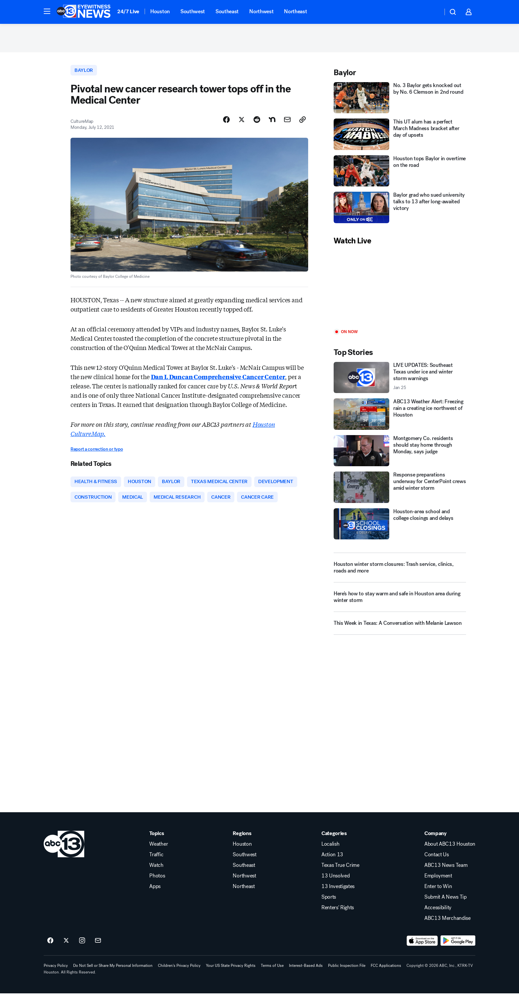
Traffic (156, 857)
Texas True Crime (340, 868)
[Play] (400, 289)
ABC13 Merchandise (447, 920)
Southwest (192, 11)
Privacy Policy (56, 968)
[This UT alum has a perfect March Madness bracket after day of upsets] (400, 136)
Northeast (295, 11)
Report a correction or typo (97, 451)
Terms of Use (272, 968)
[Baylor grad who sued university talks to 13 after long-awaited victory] (400, 209)
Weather (158, 846)
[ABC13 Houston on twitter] (66, 943)
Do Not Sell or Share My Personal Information (113, 968)
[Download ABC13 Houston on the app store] (422, 943)
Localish (330, 846)
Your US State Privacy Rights (231, 968)
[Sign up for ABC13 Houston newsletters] (98, 943)
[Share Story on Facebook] (226, 121)
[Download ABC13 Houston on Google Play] (458, 943)
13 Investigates (337, 889)
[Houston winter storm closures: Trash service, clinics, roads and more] (400, 569)
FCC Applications (386, 968)
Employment (438, 878)
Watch (156, 868)
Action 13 (332, 857)
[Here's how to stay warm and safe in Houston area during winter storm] (400, 601)
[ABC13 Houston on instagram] (82, 943)
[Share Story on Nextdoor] (272, 121)
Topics (156, 836)
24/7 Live (128, 11)
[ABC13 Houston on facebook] (50, 943)
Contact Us (436, 857)
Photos (157, 878)
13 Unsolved (335, 878)
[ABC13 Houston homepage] (84, 12)
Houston (160, 11)
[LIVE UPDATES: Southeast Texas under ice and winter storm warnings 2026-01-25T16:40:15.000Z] (400, 379)
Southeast (227, 11)
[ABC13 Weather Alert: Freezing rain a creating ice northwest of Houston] (400, 415)
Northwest (261, 11)
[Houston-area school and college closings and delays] (400, 525)
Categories (334, 836)
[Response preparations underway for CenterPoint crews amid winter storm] (400, 489)
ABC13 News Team (445, 868)
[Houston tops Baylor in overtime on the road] (400, 172)
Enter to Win (438, 889)
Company (435, 836)
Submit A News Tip (445, 899)
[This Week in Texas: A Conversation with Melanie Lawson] (400, 627)
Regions (242, 836)
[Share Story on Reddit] (256, 121)
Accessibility (437, 910)
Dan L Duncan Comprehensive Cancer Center (218, 378)
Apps (155, 889)
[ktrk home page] (64, 846)
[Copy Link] (302, 121)
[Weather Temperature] (432, 12)
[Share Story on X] (241, 121)
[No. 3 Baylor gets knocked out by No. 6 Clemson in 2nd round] (400, 99)
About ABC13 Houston (449, 846)
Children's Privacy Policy (179, 968)
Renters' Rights (337, 910)
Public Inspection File (346, 968)
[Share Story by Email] (287, 121)
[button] (47, 11)
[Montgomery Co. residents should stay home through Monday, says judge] (400, 452)
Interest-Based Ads (306, 968)
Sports (328, 899)
